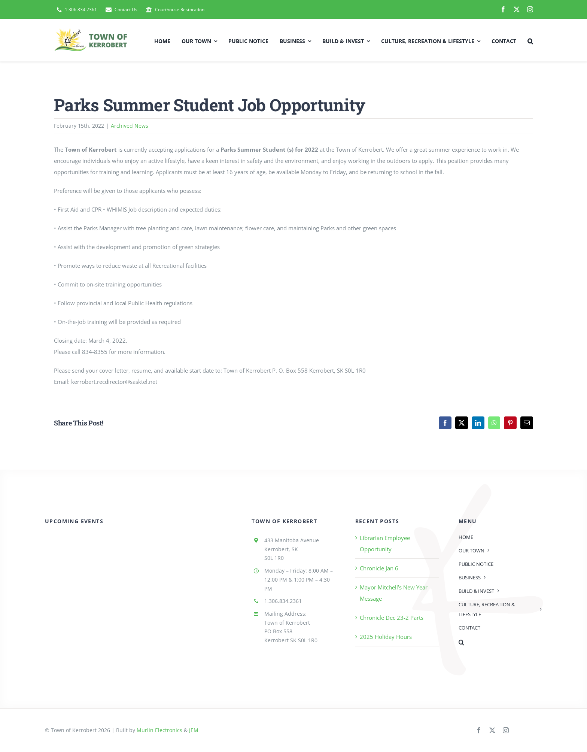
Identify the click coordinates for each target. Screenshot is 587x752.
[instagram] (530, 9)
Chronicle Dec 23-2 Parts (391, 617)
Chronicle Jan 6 (379, 568)
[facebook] (503, 9)
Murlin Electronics (159, 730)
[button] (530, 40)
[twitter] (517, 9)
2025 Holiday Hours (386, 636)
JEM (193, 730)
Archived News (129, 125)
